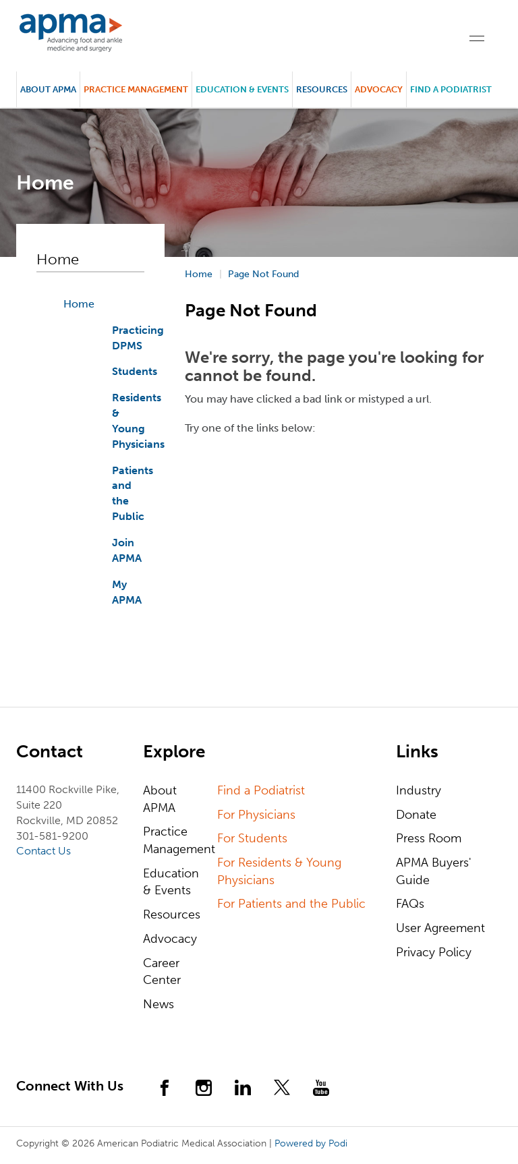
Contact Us (43, 850)
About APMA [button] (48, 89)
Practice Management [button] (136, 89)
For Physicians (256, 814)
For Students (252, 838)
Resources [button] (321, 89)
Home (78, 303)
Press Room (428, 838)
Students (134, 371)
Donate (416, 814)
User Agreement (440, 928)
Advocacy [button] (379, 89)
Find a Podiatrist (451, 89)
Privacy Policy (433, 952)
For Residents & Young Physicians (279, 871)
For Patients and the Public (291, 903)
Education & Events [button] (242, 89)
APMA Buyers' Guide (433, 871)
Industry (418, 790)
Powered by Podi (311, 1143)
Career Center (162, 972)
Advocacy (170, 938)
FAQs (410, 903)
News (158, 1004)
